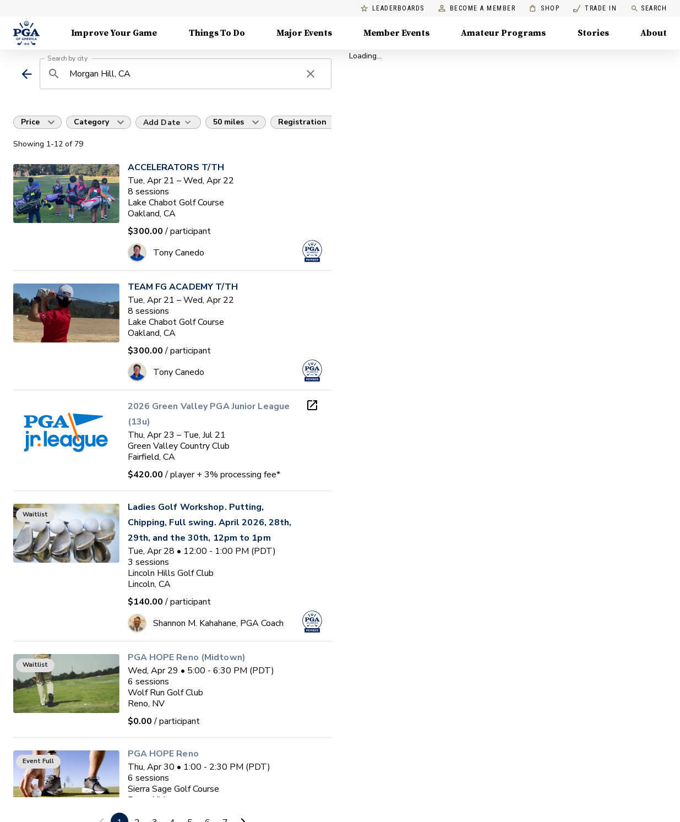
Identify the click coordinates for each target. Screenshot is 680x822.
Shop (544, 8)
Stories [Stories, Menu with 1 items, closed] (593, 33)
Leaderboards (393, 8)
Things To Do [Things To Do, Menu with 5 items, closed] (217, 33)
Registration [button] (302, 122)
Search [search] (648, 8)
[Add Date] (168, 122)
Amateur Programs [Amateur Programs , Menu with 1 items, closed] (503, 33)
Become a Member (477, 8)
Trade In (595, 8)
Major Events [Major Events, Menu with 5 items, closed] (304, 33)
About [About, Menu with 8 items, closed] (653, 33)
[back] (26, 74)
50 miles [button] (228, 122)
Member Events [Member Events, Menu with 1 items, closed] (396, 33)
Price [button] (30, 122)
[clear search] (310, 74)
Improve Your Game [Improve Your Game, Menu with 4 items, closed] (114, 33)
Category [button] (91, 122)
